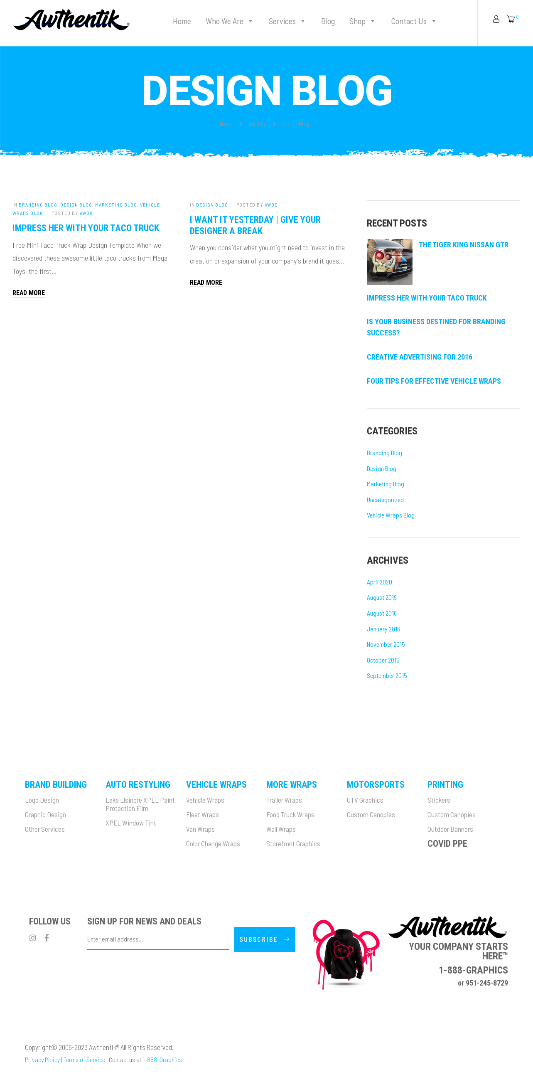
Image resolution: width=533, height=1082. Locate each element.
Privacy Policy (42, 1059)
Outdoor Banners (450, 829)
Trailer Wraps (284, 800)
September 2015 (387, 675)
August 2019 (382, 597)
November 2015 (386, 644)
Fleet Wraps (202, 814)
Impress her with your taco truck (85, 227)
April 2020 (379, 582)
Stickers (438, 800)
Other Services (45, 829)
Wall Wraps (281, 829)
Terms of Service (84, 1059)
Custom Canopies (371, 814)
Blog (328, 21)
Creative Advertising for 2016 (419, 356)
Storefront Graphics (293, 843)
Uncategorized (385, 499)
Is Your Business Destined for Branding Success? (436, 327)
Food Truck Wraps (290, 814)
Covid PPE (447, 843)
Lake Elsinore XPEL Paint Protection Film (140, 804)
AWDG (86, 213)
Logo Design (42, 800)
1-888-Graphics (162, 1059)
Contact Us (414, 21)
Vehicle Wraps (205, 800)
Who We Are (230, 21)
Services (288, 21)
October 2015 (383, 660)
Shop (362, 21)
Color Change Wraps (213, 843)
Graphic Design (45, 814)
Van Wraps (200, 829)
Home (182, 21)
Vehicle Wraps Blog (391, 515)
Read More (28, 293)
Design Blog (76, 204)
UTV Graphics (365, 800)
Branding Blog (38, 204)
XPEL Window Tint (131, 822)
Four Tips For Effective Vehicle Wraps (434, 381)
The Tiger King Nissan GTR (463, 244)
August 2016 (382, 613)
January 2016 (383, 629)
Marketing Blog (116, 204)
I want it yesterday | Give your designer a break (255, 225)
